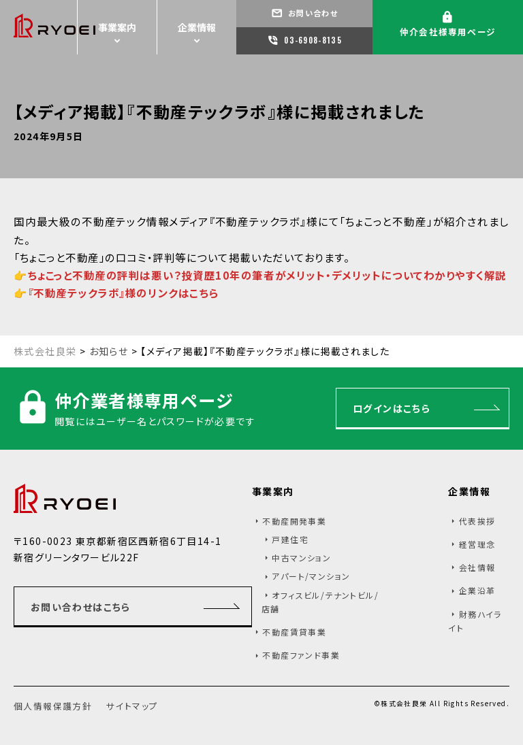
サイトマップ (132, 705)
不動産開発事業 (294, 521)
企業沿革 (477, 590)
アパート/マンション (311, 576)
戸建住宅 (290, 539)
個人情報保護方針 (53, 705)
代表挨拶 (477, 521)
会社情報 (477, 567)
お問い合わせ (311, 12)
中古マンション (301, 557)
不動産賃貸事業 (294, 632)
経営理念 (477, 544)
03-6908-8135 (312, 40)
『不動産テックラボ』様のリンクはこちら (123, 292)
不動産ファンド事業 (301, 655)
